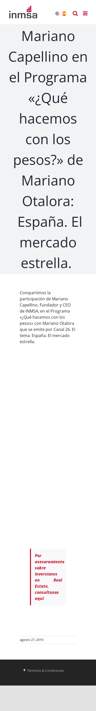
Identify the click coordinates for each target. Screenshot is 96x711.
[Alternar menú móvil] (85, 13)
